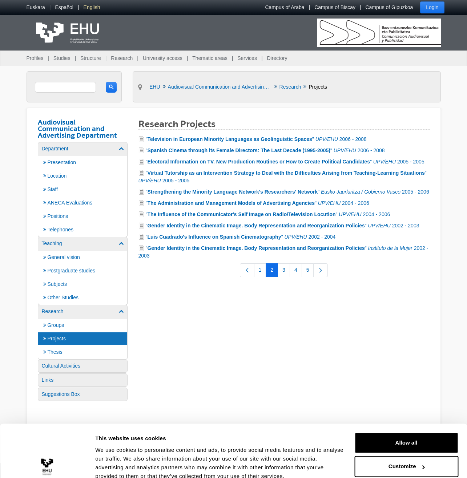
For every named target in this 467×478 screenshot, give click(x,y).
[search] (65, 87)
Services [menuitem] (247, 58)
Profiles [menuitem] (35, 58)
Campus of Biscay (334, 7)
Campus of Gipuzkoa (389, 7)
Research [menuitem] (122, 58)
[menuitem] (36, 7)
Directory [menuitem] (277, 58)
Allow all (406, 410)
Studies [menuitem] (62, 58)
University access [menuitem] (162, 58)
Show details (112, 464)
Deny (406, 458)
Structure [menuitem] (90, 58)
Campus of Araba (284, 7)
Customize (407, 434)
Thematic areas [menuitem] (209, 58)
